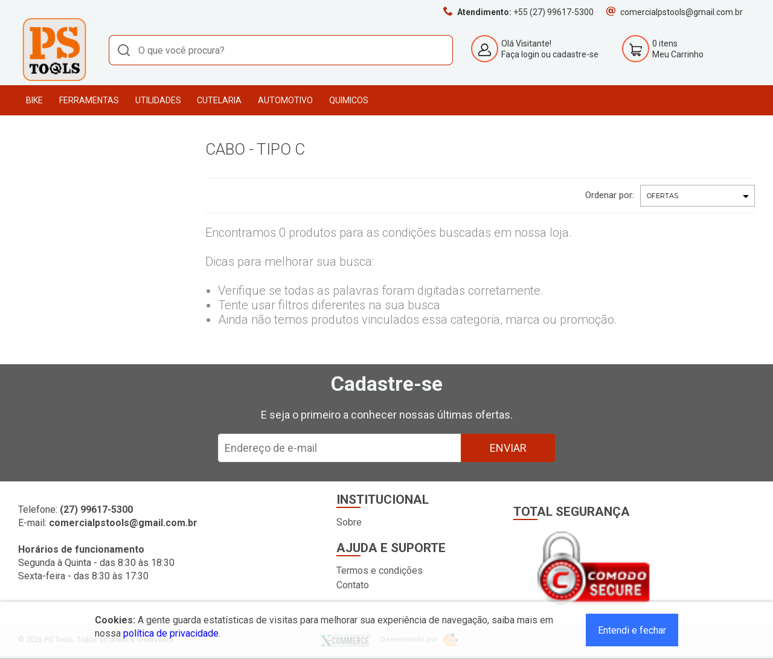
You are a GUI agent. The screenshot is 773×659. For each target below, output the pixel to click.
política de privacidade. (171, 633)
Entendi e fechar (632, 630)
